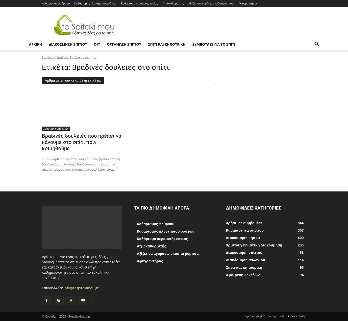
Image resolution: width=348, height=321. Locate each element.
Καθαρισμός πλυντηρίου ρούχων (95, 3)
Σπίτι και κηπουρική (166, 44)
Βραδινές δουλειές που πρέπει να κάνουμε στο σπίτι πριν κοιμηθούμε (81, 142)
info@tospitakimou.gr (81, 288)
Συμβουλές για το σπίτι (213, 44)
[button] (317, 44)
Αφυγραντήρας (247, 3)
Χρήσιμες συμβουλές (55, 128)
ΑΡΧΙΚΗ (35, 44)
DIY (97, 44)
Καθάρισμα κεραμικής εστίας (139, 3)
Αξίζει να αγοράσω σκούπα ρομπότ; (211, 3)
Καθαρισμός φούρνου (56, 3)
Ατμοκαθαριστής (173, 3)
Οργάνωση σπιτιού (124, 44)
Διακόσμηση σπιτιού (68, 44)
